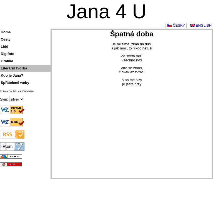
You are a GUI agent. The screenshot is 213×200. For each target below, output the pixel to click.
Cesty (6, 39)
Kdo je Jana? (12, 75)
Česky (176, 25)
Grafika (7, 61)
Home (6, 32)
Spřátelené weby (15, 83)
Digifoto (7, 54)
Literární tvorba (14, 68)
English (201, 25)
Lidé (4, 46)
